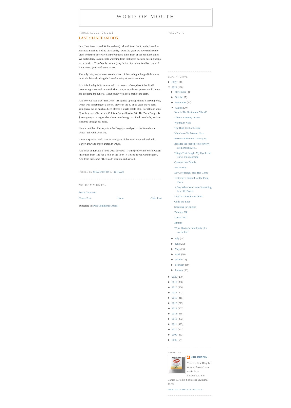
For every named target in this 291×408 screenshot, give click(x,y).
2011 (175, 324)
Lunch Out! (180, 217)
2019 (175, 281)
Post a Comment (87, 192)
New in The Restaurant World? (190, 112)
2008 (175, 339)
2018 (175, 287)
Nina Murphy (199, 357)
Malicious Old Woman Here (189, 133)
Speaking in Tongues (185, 206)
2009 (175, 334)
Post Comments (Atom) (105, 205)
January (179, 270)
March (178, 259)
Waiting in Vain (182, 122)
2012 (175, 318)
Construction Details (185, 162)
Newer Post (85, 198)
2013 (175, 313)
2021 (175, 87)
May (177, 248)
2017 (175, 292)
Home (121, 198)
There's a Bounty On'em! (187, 117)
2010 (175, 329)
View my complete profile (185, 390)
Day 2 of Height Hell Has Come (191, 172)
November (181, 91)
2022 (175, 81)
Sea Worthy (180, 167)
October (179, 97)
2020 (175, 276)
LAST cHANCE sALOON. (188, 196)
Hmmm (178, 222)
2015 (175, 303)
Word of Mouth (146, 16)
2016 (175, 297)
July (177, 238)
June (177, 243)
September (181, 102)
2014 (175, 308)
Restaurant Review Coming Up (190, 138)
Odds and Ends (182, 201)
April (178, 254)
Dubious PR (180, 212)
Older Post (156, 198)
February (180, 264)
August (179, 107)
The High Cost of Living (187, 127)
